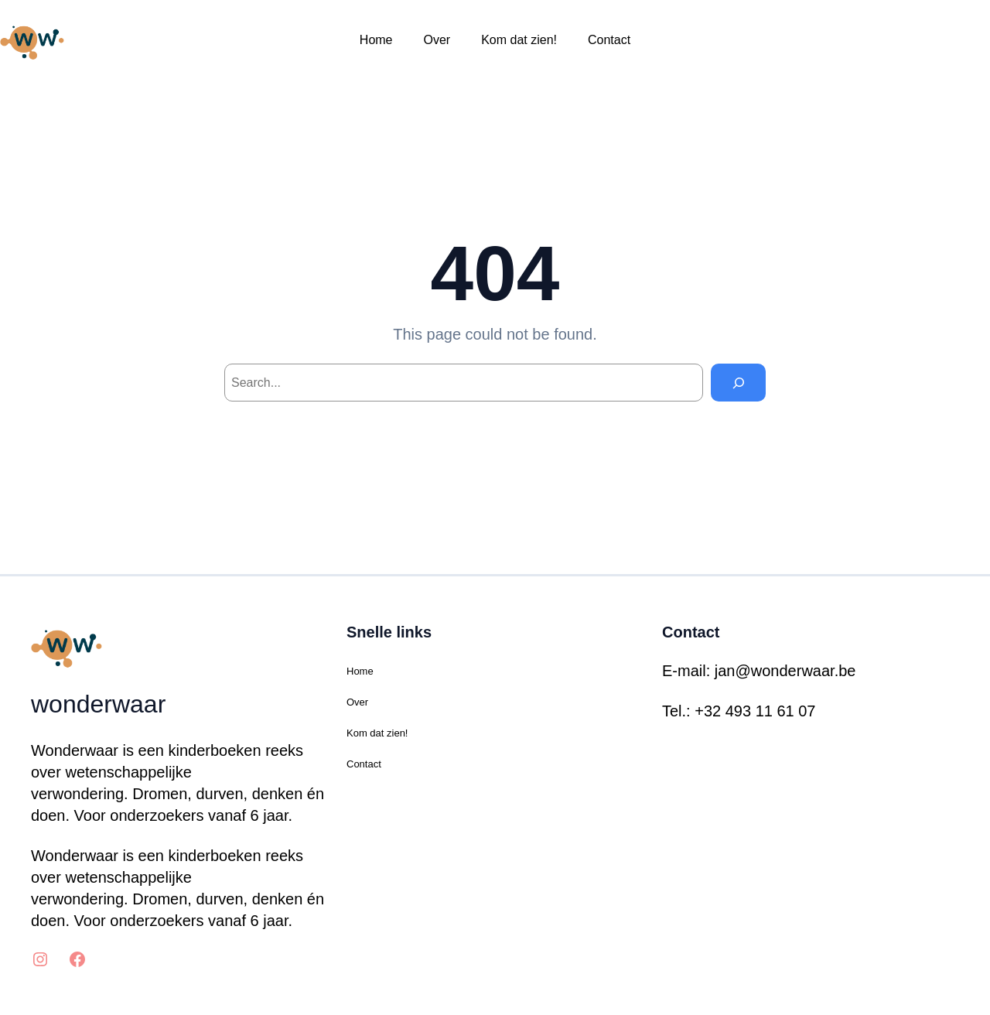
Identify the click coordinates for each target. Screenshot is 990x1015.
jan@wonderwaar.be (785, 670)
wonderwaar (98, 704)
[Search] (738, 383)
